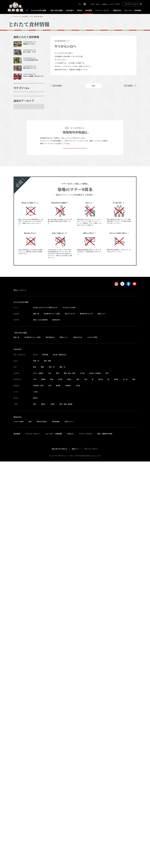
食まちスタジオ (70, 696)
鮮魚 (51, 762)
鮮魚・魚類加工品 (23, 102)
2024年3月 (20, 330)
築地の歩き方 (78, 720)
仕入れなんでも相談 (68, 690)
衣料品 (78, 768)
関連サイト (75, 831)
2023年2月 (20, 417)
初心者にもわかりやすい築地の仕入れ (45, 690)
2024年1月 (20, 344)
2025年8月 (20, 222)
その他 (18, 152)
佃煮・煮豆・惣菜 (69, 756)
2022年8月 (20, 453)
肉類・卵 (19, 116)
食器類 (58, 768)
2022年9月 (20, 446)
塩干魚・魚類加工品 (59, 737)
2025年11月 (21, 200)
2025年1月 (20, 265)
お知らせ (105, 4)
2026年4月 (20, 171)
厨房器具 (19, 138)
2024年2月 (20, 337)
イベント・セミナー (32, 816)
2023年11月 (21, 352)
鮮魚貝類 (45, 737)
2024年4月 (20, 323)
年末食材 (19, 95)
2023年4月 (20, 402)
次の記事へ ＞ (130, 88)
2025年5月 (20, 243)
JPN (88, 4)
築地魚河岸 (56, 702)
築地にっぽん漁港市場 (40, 702)
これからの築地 (19, 804)
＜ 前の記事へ (56, 88)
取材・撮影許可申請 (104, 816)
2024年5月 (20, 316)
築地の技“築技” (42, 804)
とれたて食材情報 (19, 16)
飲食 (133, 762)
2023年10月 (21, 359)
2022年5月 (20, 474)
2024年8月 (20, 294)
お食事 (52, 787)
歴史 (30, 804)
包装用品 (68, 768)
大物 (34, 762)
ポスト (119, 79)
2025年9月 (20, 215)
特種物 (43, 762)
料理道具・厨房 (38, 768)
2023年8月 (20, 373)
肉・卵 (125, 762)
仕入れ (38, 10)
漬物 (57, 756)
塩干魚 (100, 762)
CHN (97, 4)
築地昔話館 (55, 804)
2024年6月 (20, 308)
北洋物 (60, 762)
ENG (92, 4)
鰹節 (42, 749)
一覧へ (93, 88)
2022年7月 (20, 460)
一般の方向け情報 (20, 715)
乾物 (17, 123)
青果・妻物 (20, 109)
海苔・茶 (52, 749)
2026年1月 (20, 186)
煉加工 (69, 762)
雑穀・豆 (62, 749)
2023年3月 (20, 409)
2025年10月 (21, 207)
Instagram (131, 79)
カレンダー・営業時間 (53, 816)
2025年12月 (21, 193)
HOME (10, 16)
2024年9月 (20, 287)
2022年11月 (21, 431)
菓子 (107, 756)
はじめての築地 (92, 720)
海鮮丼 (43, 787)
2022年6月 (20, 467)
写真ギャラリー (70, 804)
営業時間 (133, 10)
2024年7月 (20, 301)
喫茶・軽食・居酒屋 (65, 787)
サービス (19, 145)
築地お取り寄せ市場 (58, 831)
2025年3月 (20, 251)
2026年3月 (20, 178)
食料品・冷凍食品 (95, 756)
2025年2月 (20, 258)
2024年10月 (21, 279)
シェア (107, 79)
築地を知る (117, 10)
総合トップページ (20, 672)
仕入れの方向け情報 (21, 684)
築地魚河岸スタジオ (86, 696)
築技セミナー (102, 696)
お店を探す (70, 10)
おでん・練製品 (38, 756)
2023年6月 (20, 388)
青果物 (116, 762)
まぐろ (35, 737)
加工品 (18, 131)
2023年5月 (20, 395)
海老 (77, 762)
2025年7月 (20, 229)
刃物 (49, 768)
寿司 (34, 787)
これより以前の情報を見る (27, 482)
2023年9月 (20, 366)
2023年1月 (20, 424)
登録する (75, 527)
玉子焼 (82, 756)
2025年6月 (20, 236)
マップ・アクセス (115, 4)
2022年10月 (21, 438)
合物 (85, 762)
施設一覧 (36, 696)
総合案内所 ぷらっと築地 (52, 696)
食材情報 (88, 10)
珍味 (49, 756)
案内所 (79, 10)
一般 (55, 10)
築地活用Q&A (50, 720)
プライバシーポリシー (91, 831)
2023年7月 (20, 381)
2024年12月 (21, 272)
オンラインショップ (131, 4)
